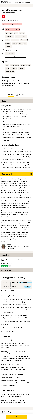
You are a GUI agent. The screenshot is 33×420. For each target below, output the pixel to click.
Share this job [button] (6, 412)
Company (20, 94)
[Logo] (6, 2)
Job (10, 94)
